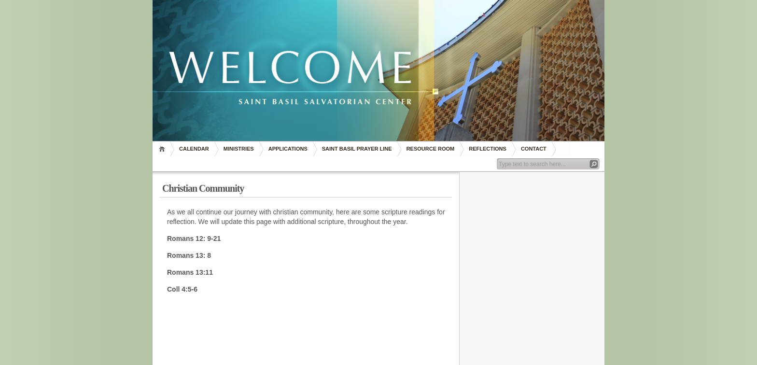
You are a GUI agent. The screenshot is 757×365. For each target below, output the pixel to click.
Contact (534, 149)
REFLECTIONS (487, 149)
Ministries (239, 149)
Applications (288, 149)
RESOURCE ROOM (431, 149)
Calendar (194, 149)
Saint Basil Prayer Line (357, 149)
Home (163, 148)
